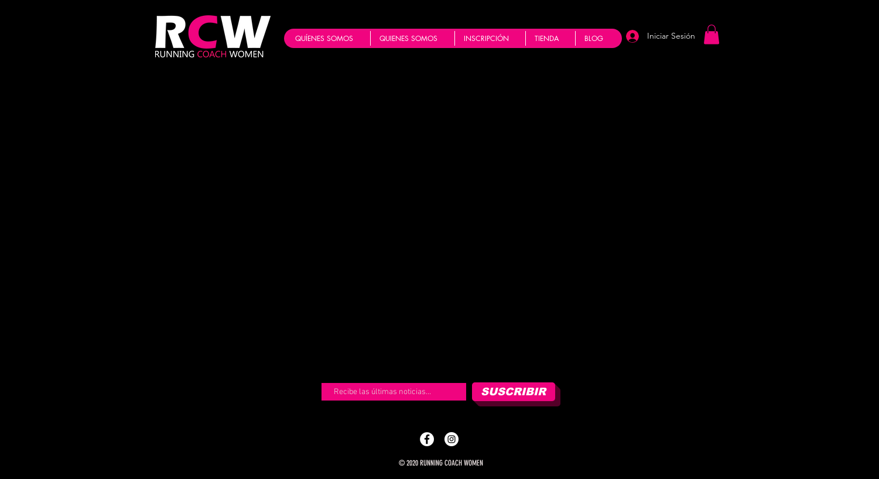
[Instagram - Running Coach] (451, 439)
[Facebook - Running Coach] (427, 439)
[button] (711, 34)
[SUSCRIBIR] (513, 391)
